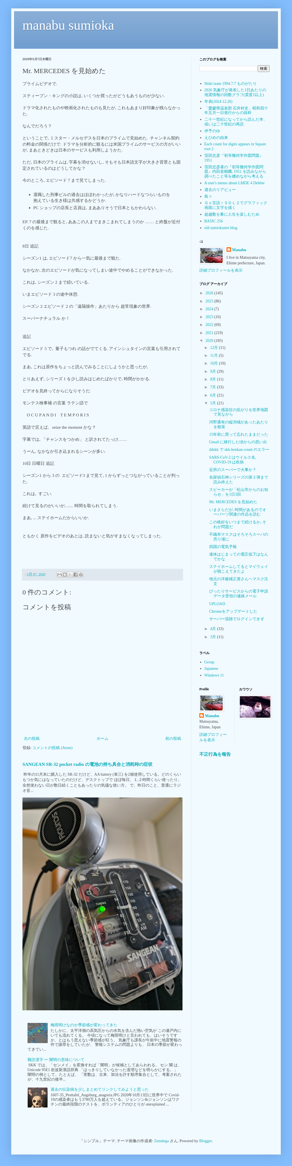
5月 (213, 403)
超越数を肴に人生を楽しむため (231, 214)
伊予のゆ (212, 131)
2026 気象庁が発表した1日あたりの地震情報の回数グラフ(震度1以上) (235, 92)
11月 (214, 355)
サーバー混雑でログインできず (236, 619)
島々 (208, 196)
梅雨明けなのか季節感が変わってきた (84, 1025)
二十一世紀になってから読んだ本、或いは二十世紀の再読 (235, 121)
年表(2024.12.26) (218, 101)
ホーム (102, 738)
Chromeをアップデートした (233, 611)
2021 (210, 333)
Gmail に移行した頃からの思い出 (238, 442)
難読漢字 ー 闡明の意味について (56, 1060)
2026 (210, 293)
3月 (213, 637)
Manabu (239, 250)
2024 (210, 309)
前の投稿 (173, 738)
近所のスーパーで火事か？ (232, 470)
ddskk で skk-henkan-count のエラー (239, 449)
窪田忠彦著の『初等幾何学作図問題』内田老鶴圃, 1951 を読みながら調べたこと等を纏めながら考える (235, 172)
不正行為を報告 (215, 754)
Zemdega (161, 1141)
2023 (210, 317)
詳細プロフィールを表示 (221, 270)
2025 (210, 301)
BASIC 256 (213, 221)
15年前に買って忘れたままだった (238, 434)
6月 (213, 395)
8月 (213, 379)
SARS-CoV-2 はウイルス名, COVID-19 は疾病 (232, 459)
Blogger (205, 1141)
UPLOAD (217, 604)
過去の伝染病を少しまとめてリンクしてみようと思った (100, 1089)
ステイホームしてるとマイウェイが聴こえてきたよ (238, 569)
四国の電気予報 (223, 547)
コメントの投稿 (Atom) (52, 748)
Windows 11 (214, 675)
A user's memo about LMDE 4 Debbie (234, 183)
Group (209, 662)
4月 (213, 629)
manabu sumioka (68, 25)
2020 (210, 341)
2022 (210, 325)
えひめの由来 (216, 138)
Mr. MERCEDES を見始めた (233, 502)
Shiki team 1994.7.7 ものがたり (230, 83)
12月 (214, 348)
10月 (214, 363)
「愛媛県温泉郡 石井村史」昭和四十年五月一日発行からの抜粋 (236, 110)
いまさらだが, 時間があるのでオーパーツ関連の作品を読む (237, 512)
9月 (213, 371)
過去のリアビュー (220, 190)
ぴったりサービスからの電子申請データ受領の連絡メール (238, 593)
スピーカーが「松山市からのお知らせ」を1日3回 (238, 492)
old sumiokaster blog (220, 228)
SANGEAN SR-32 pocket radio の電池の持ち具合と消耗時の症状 (87, 764)
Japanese (211, 668)
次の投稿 (32, 738)
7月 (213, 387)
